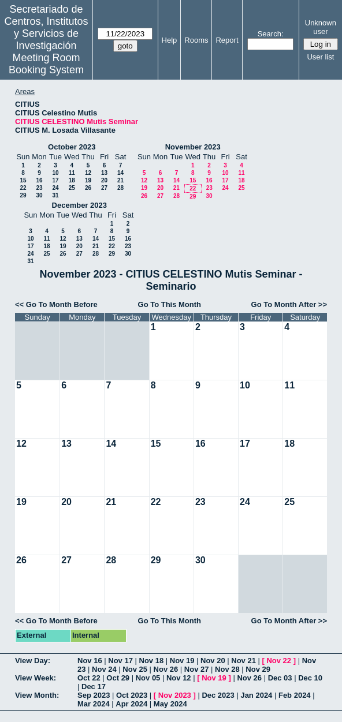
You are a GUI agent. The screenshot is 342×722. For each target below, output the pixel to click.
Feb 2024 (294, 695)
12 (88, 173)
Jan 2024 (256, 695)
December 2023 (79, 205)
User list (320, 57)
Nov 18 (151, 660)
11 (72, 173)
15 (23, 180)
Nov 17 (120, 660)
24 (55, 188)
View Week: (35, 678)
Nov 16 (89, 660)
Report (226, 40)
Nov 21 (243, 660)
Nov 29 (258, 669)
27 (104, 188)
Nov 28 (227, 669)
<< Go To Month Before (56, 304)
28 (120, 188)
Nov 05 (148, 678)
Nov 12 (178, 678)
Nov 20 (212, 660)
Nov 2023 (174, 695)
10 (55, 173)
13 (104, 173)
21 (120, 180)
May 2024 (170, 703)
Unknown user (320, 27)
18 (72, 180)
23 (39, 188)
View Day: (32, 660)
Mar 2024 (93, 703)
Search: (271, 33)
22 (23, 188)
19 (88, 180)
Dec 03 (280, 678)
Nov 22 (278, 660)
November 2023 (193, 147)
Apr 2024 (131, 703)
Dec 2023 (218, 695)
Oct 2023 (131, 695)
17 (55, 180)
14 (120, 173)
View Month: (37, 695)
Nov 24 (104, 669)
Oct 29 (117, 678)
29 (23, 195)
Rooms (196, 40)
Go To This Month (170, 304)
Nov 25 (134, 669)
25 (72, 188)
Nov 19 (182, 660)
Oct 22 (89, 678)
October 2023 (71, 147)
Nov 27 (196, 669)
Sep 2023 (93, 695)
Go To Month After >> (289, 304)
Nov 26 (166, 669)
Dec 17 (93, 686)
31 (55, 195)
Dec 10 (310, 678)
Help (169, 40)
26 (88, 188)
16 (39, 180)
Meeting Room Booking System (46, 64)
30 (39, 195)
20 (104, 180)
